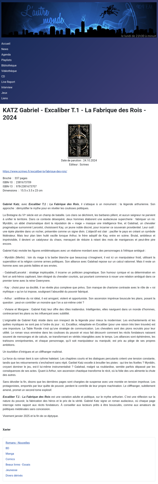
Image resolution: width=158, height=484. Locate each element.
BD (7, 448)
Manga (10, 453)
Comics (10, 459)
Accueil (5, 43)
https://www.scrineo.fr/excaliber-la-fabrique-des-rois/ (35, 171)
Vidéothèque (9, 71)
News (4, 49)
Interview (6, 87)
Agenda (6, 54)
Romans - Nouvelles (18, 442)
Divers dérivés (14, 475)
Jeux (4, 92)
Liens (4, 98)
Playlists (6, 60)
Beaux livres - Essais (18, 464)
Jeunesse (11, 470)
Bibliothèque (9, 65)
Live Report (8, 82)
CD (3, 76)
